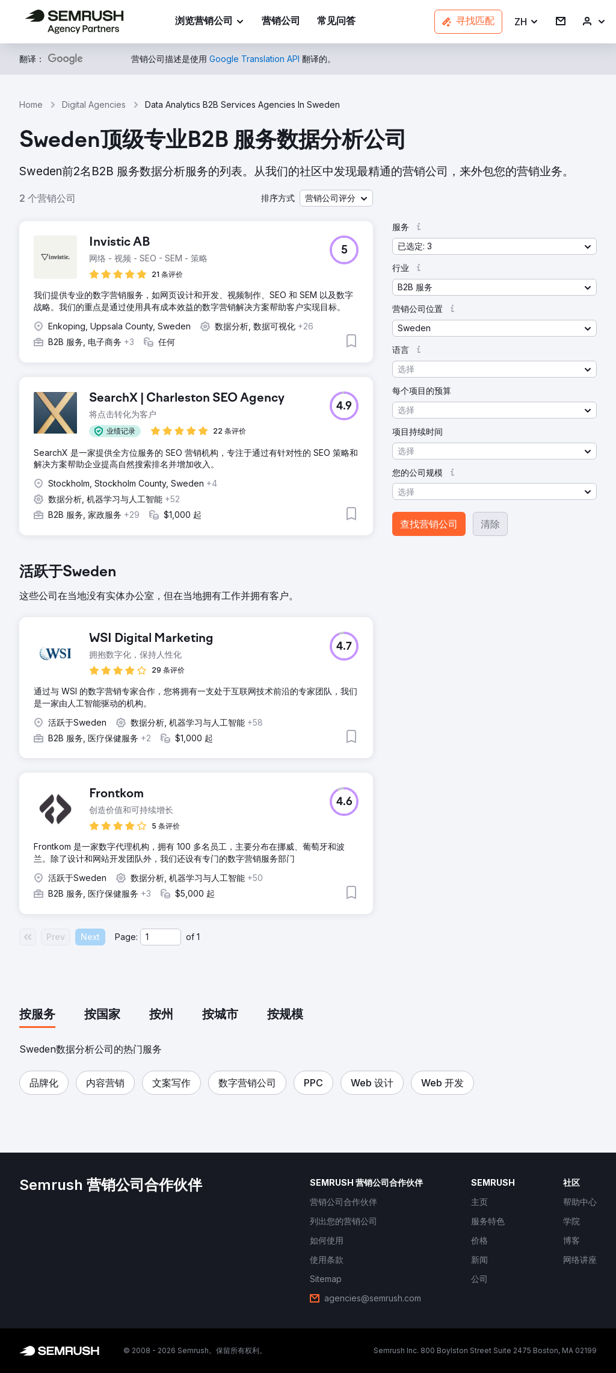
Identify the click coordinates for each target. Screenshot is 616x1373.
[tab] (37, 1015)
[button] (526, 22)
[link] (281, 22)
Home (31, 104)
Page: (126, 937)
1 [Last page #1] (198, 937)
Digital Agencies (94, 104)
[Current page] (160, 937)
